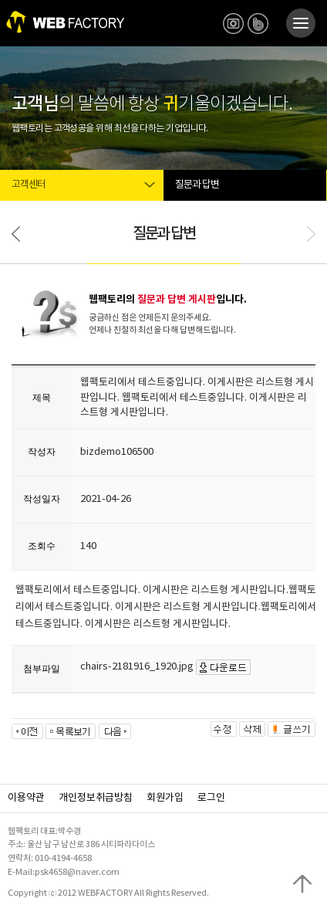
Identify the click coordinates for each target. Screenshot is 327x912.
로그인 (211, 798)
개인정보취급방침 (96, 798)
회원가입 (165, 798)
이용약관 (26, 798)
